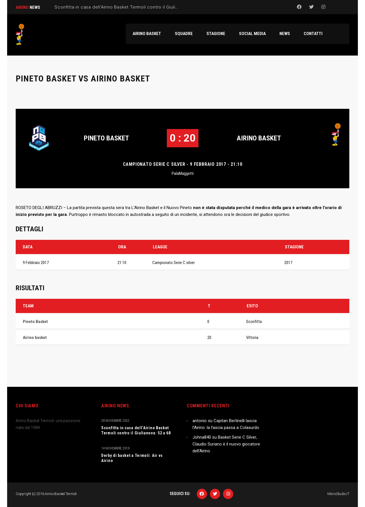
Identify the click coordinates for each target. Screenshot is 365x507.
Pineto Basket (106, 138)
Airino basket (259, 138)
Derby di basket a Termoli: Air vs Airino (132, 458)
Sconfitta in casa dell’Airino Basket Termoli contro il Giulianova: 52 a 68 (136, 430)
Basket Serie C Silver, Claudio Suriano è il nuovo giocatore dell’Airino (226, 444)
